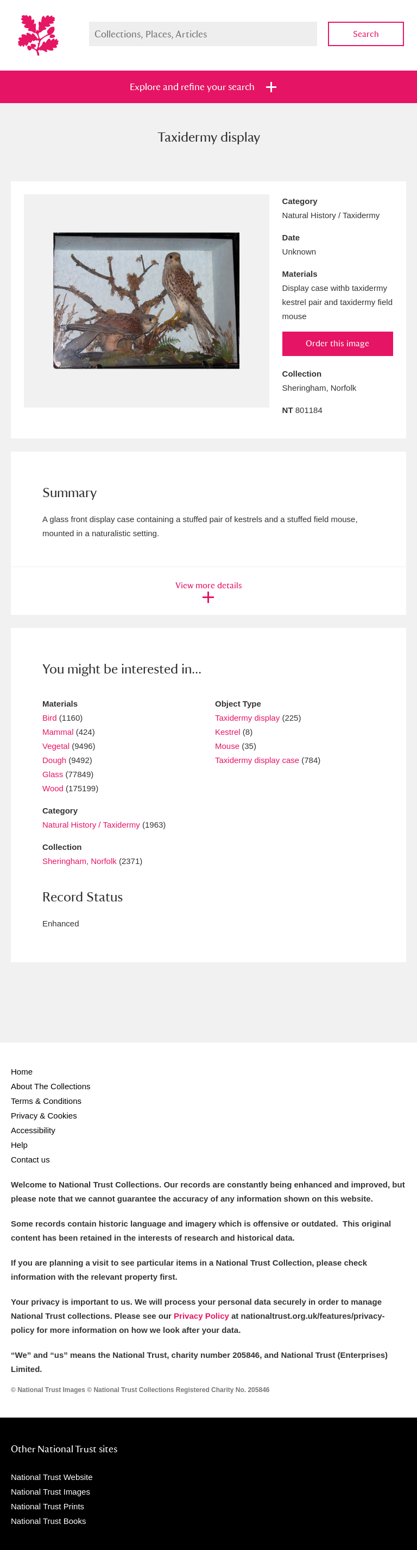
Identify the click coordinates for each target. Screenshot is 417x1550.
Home (22, 1071)
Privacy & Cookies (44, 1115)
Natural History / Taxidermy (91, 824)
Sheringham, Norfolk (79, 861)
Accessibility (33, 1130)
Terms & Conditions (46, 1101)
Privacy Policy (201, 1315)
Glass (52, 774)
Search (366, 34)
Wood (53, 788)
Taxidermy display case (257, 760)
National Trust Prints (47, 1506)
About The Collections (50, 1086)
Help (19, 1144)
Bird (49, 717)
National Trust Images (50, 1491)
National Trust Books (48, 1521)
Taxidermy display (247, 717)
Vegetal (56, 746)
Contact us (30, 1159)
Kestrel (228, 731)
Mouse (227, 746)
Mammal (58, 731)
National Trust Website (52, 1477)
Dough (54, 760)
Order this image (337, 343)
